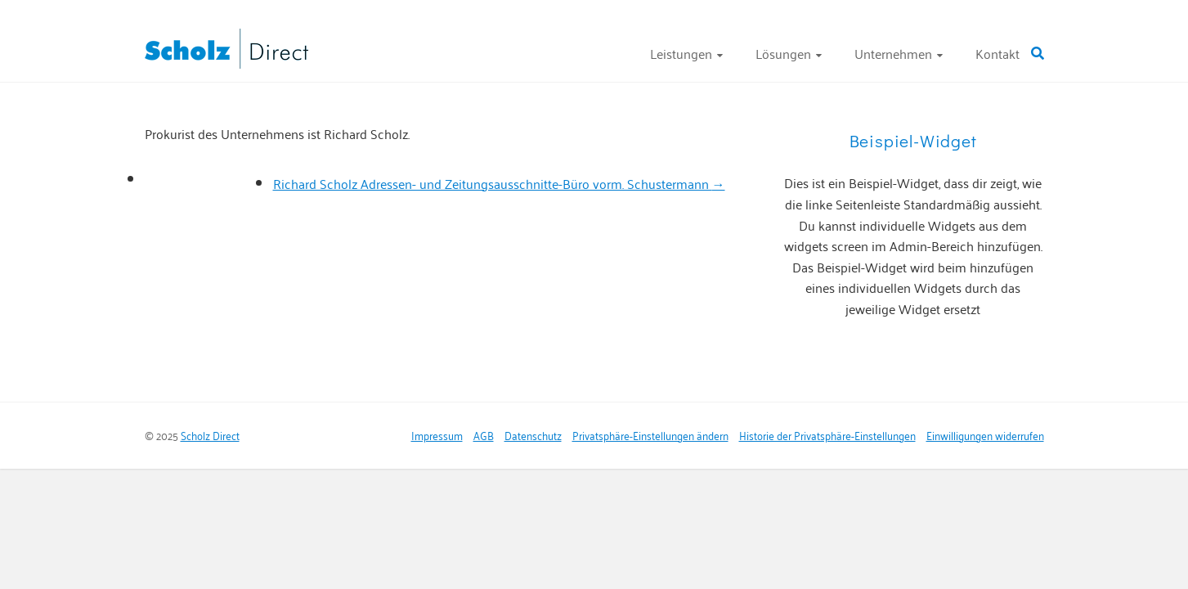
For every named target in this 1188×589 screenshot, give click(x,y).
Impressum (437, 435)
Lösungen (783, 53)
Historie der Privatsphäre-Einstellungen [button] (827, 435)
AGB (483, 435)
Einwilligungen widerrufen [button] (985, 435)
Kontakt (997, 53)
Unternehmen (893, 53)
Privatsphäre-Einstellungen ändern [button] (650, 435)
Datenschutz (533, 435)
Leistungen (681, 53)
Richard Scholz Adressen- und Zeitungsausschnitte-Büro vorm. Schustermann (499, 183)
